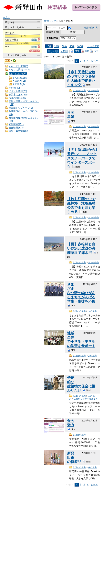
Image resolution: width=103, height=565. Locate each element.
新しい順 (53, 51)
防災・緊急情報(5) (18, 131)
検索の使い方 (91, 27)
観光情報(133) (16, 127)
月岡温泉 (70, 115)
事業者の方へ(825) (18, 94)
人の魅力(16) (19, 80)
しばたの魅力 (79, 90)
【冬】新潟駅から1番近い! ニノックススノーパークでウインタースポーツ (82, 158)
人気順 (64, 51)
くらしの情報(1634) (19, 69)
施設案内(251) (16, 124)
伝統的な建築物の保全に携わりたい (81, 384)
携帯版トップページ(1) (21, 107)
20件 (56, 46)
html (77, 51)
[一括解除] (34, 51)
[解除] (34, 39)
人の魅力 (92, 311)
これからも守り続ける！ (86, 398)
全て (96, 51)
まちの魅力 (93, 90)
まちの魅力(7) (19, 77)
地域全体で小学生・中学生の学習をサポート (81, 339)
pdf (87, 51)
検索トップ (8, 60)
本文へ (6, 17)
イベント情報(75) (18, 91)
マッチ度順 (93, 46)
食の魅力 (70, 423)
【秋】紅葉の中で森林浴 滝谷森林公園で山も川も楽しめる (81, 205)
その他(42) (14, 88)
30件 (64, 46)
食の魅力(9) (18, 84)
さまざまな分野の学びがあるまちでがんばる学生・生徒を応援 (81, 292)
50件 (71, 46)
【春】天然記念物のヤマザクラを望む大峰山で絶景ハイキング (81, 78)
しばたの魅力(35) (18, 73)
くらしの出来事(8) (18, 66)
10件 (48, 46)
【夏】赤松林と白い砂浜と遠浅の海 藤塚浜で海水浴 (83, 248)
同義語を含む (53, 32)
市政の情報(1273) (18, 98)
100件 (80, 46)
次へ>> (94, 60)
